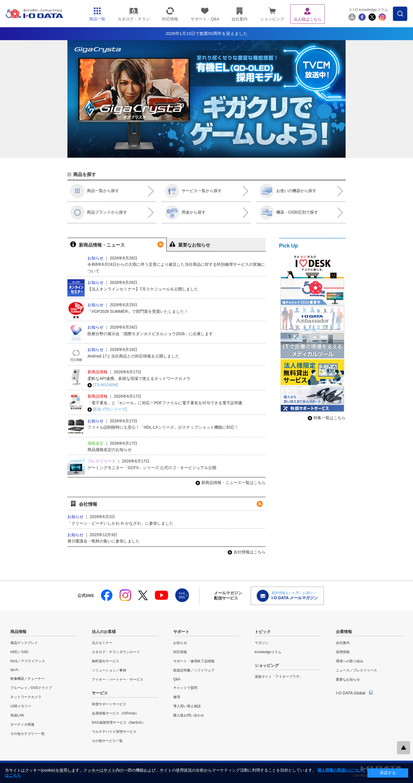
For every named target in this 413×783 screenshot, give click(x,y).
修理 (176, 697)
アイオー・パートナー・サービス (117, 679)
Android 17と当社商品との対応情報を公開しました (133, 356)
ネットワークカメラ (25, 697)
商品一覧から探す (94, 191)
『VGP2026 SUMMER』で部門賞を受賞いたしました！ (137, 311)
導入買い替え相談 (187, 706)
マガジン (261, 643)
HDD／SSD (19, 652)
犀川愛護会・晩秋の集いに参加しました (103, 541)
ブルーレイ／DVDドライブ (31, 688)
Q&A (176, 679)
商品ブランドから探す (98, 212)
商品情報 (18, 631)
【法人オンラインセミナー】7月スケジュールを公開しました (142, 289)
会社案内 (343, 643)
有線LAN (17, 715)
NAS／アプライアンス (27, 661)
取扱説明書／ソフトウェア (194, 670)
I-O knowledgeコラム (370, 9)
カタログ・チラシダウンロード (116, 652)
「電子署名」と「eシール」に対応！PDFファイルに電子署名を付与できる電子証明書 (164, 403)
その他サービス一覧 (107, 741)
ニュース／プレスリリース (356, 670)
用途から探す (185, 212)
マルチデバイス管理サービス (114, 732)
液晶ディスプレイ (24, 643)
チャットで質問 (185, 688)
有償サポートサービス (109, 704)
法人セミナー (102, 643)
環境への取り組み (349, 661)
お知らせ (180, 643)
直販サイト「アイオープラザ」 (279, 677)
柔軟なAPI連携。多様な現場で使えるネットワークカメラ (138, 378)
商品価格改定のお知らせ (109, 449)
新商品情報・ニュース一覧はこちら (231, 482)
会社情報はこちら (247, 552)
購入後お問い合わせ (188, 715)
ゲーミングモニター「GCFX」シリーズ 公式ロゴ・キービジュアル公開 (151, 467)
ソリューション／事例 (109, 670)
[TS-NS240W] (102, 384)
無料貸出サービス (105, 661)
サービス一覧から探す (193, 191)
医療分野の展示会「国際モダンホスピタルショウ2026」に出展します (150, 333)
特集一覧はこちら (327, 417)
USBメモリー (20, 706)
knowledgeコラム (268, 652)
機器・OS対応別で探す (289, 212)
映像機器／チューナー (27, 679)
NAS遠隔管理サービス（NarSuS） (118, 722)
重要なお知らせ (348, 679)
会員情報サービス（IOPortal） (115, 713)
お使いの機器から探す (288, 191)
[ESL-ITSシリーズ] (107, 409)
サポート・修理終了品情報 (194, 661)
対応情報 (180, 652)
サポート (181, 631)
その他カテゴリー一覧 (27, 734)
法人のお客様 (104, 631)
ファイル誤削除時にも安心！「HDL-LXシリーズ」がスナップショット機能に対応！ (162, 427)
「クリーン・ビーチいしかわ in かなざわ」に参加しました (120, 523)
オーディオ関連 (22, 725)
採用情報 (343, 652)
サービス (100, 693)
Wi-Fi (14, 670)
